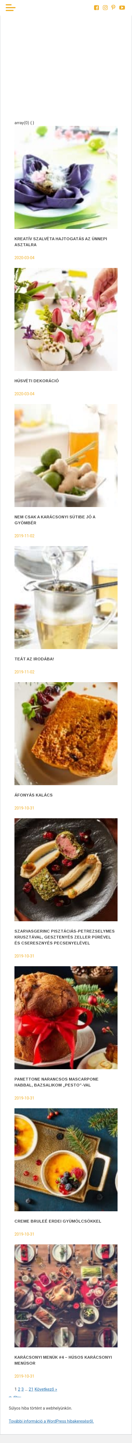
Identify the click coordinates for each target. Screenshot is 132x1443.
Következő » (46, 1389)
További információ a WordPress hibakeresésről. (51, 1421)
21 (31, 1389)
